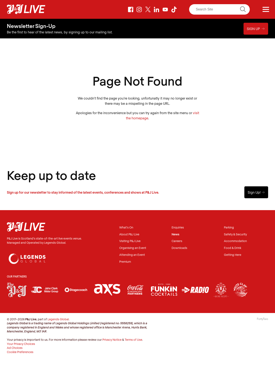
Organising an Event (132, 248)
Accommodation (235, 241)
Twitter (148, 9)
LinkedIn (156, 9)
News (175, 234)
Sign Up (256, 29)
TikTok (174, 9)
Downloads (179, 248)
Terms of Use (133, 339)
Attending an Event (132, 254)
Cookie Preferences (20, 352)
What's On (126, 227)
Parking (229, 227)
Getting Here (232, 254)
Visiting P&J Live (130, 241)
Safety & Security (235, 234)
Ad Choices (15, 348)
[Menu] (265, 9)
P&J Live (26, 9)
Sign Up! (256, 192)
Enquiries (178, 227)
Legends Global (58, 319)
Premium (125, 261)
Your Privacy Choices (21, 344)
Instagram (139, 9)
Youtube (165, 9)
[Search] (219, 9)
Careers (177, 241)
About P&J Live (129, 234)
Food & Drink (232, 248)
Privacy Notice (112, 339)
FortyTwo (262, 319)
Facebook (130, 9)
